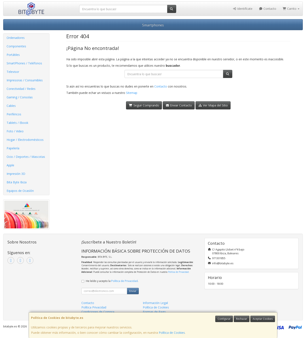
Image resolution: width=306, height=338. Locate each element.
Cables (11, 106)
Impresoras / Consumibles (25, 80)
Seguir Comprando (144, 105)
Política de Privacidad (178, 271)
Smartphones (153, 25)
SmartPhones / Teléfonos (24, 63)
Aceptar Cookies (263, 319)
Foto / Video (15, 131)
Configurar (224, 319)
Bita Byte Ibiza (17, 182)
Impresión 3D (16, 174)
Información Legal (155, 303)
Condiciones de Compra (97, 312)
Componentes (16, 46)
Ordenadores (16, 38)
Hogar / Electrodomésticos (25, 140)
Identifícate (243, 9)
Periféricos (14, 114)
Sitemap (131, 93)
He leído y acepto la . (112, 281)
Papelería (13, 148)
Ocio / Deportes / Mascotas (26, 157)
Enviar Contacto (179, 105)
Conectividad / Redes (21, 89)
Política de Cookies (172, 333)
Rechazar (241, 319)
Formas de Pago (154, 312)
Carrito (291, 9)
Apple (10, 165)
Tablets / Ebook (17, 123)
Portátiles (13, 55)
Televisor (13, 72)
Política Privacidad (93, 307)
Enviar (132, 291)
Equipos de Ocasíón (20, 191)
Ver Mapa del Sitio (213, 105)
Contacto (267, 9)
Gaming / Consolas (20, 97)
